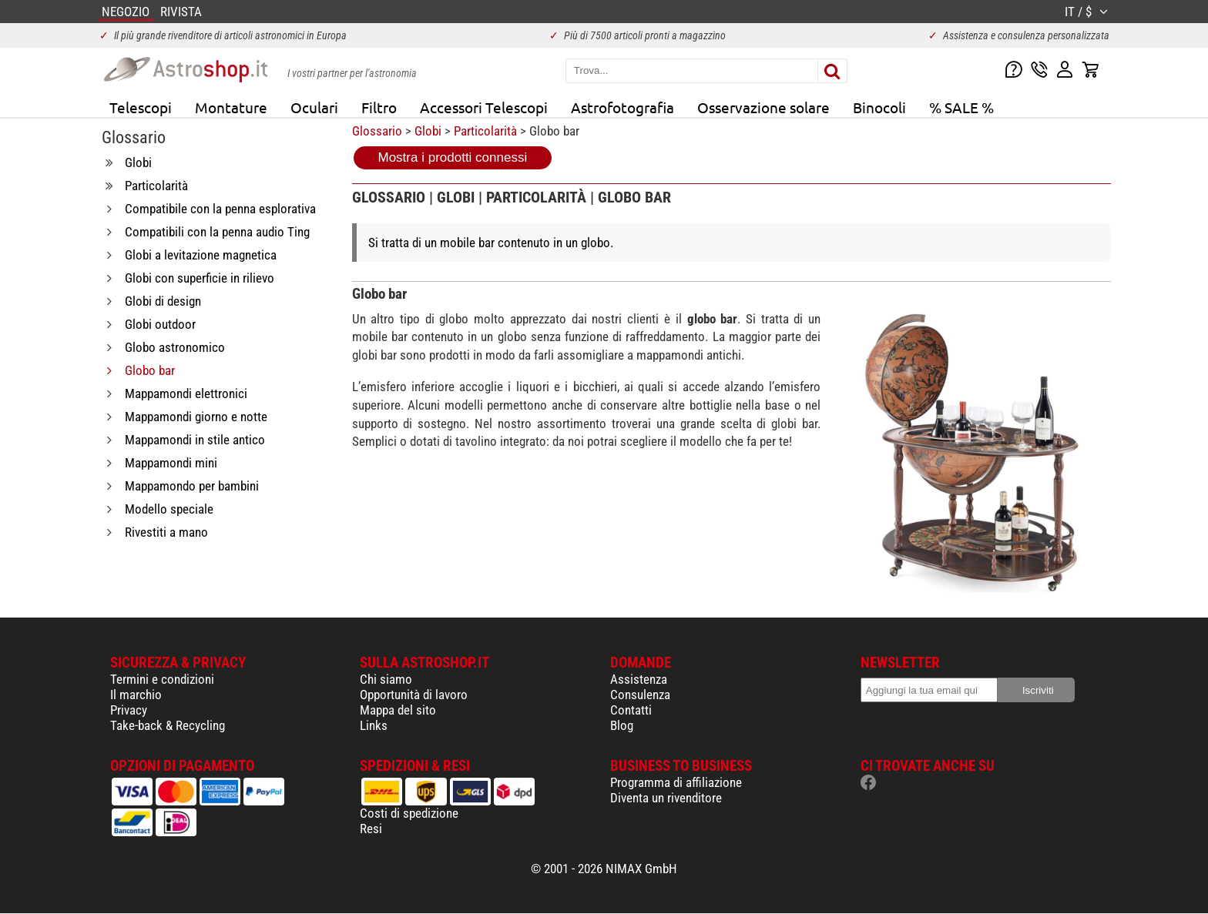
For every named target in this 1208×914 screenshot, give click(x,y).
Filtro (379, 107)
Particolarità (485, 131)
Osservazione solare (763, 107)
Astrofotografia (622, 107)
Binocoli (879, 107)
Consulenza (640, 694)
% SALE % (961, 107)
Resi (371, 828)
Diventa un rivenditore (666, 797)
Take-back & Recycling (167, 725)
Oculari (314, 107)
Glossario (377, 131)
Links (374, 725)
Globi (427, 131)
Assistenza (638, 679)
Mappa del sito (398, 710)
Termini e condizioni (162, 679)
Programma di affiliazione (676, 782)
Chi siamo (386, 679)
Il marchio (136, 694)
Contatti (631, 710)
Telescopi (140, 107)
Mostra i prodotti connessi (453, 157)
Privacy (128, 710)
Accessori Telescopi (484, 107)
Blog (621, 725)
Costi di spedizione (409, 813)
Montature (231, 107)
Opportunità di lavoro (414, 694)
